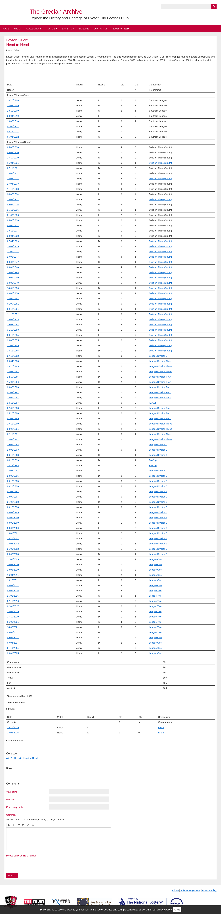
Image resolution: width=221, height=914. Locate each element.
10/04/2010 (13, 564)
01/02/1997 (13, 491)
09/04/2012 (13, 585)
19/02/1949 (13, 277)
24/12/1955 (13, 350)
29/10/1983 (13, 366)
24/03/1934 (13, 194)
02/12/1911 (13, 131)
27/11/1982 (13, 356)
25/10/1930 (13, 157)
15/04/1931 (13, 163)
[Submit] (214, 6)
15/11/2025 (13, 727)
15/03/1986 (13, 382)
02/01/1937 (13, 225)
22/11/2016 (13, 601)
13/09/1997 (13, 496)
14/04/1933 (13, 178)
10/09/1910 (13, 121)
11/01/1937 (13, 251)
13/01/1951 (13, 298)
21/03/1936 (13, 215)
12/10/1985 (13, 376)
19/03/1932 (13, 173)
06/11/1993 (13, 455)
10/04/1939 (13, 246)
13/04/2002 (13, 543)
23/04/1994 (13, 470)
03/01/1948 (13, 267)
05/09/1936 (13, 220)
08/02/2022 (13, 632)
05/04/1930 (13, 152)
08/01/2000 (13, 517)
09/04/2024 (13, 642)
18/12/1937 (13, 230)
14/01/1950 (13, 288)
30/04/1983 (13, 361)
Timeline (84, 28)
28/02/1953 (13, 319)
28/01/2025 (13, 653)
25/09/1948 (13, 272)
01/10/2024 (13, 648)
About (17, 28)
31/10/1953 (13, 329)
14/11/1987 (13, 402)
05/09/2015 (13, 590)
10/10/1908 (13, 100)
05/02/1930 (13, 147)
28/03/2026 (13, 732)
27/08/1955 (13, 345)
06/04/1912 (13, 136)
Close (177, 909)
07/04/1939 (13, 241)
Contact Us (101, 28)
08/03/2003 (13, 554)
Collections (34, 28)
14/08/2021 (13, 627)
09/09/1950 (13, 293)
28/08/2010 (13, 569)
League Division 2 (158, 444)
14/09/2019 (13, 611)
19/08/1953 (13, 324)
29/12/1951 (13, 309)
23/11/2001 (13, 538)
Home (5, 28)
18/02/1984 (13, 371)
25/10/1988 (13, 413)
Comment (11, 815)
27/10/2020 (13, 616)
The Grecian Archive (56, 11)
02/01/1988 (13, 408)
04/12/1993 (13, 460)
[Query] (189, 6)
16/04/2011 (13, 575)
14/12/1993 (13, 465)
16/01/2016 (13, 595)
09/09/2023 (13, 637)
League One (155, 559)
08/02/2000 (13, 522)
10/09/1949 (13, 283)
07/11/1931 (13, 168)
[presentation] (9, 825)
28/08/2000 (13, 528)
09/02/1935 (13, 204)
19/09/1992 (13, 444)
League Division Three (160, 361)
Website (10, 799)
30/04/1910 (13, 116)
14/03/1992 (13, 439)
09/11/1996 (13, 486)
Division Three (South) (160, 163)
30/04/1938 (13, 236)
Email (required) (14, 807)
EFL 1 (161, 732)
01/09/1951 (13, 303)
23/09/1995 (13, 475)
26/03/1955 (13, 340)
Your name (11, 792)
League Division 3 (158, 356)
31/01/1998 (13, 502)
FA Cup (153, 402)
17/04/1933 (13, 183)
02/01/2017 (13, 606)
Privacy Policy (209, 890)
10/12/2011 (13, 580)
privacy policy (164, 909)
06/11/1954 (13, 335)
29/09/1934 (13, 199)
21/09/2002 (13, 549)
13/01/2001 (13, 533)
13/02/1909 (13, 105)
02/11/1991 (13, 434)
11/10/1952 (13, 314)
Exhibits (67, 28)
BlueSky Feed (120, 28)
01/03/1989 (13, 418)
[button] (9, 825)
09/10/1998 (13, 507)
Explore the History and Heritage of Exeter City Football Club (79, 18)
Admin (175, 890)
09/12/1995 (13, 481)
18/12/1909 (13, 110)
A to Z (51, 28)
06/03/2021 (13, 622)
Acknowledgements (190, 890)
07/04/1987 (13, 392)
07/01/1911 (13, 126)
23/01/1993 (13, 449)
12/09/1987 (13, 397)
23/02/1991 (13, 429)
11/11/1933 (13, 189)
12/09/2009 (13, 559)
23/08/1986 (13, 387)
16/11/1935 (13, 209)
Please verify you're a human (21, 855)
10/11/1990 (13, 423)
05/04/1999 (13, 512)
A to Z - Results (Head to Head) (22, 758)
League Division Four (160, 376)
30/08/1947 (13, 262)
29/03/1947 (13, 256)
